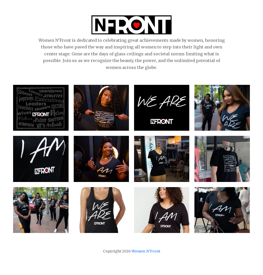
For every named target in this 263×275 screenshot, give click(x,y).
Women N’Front (146, 251)
